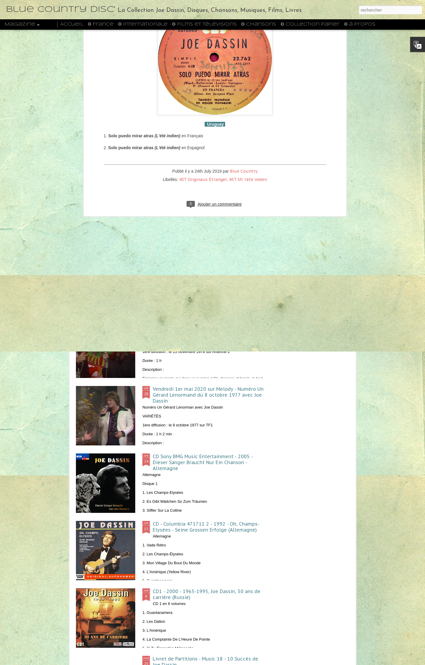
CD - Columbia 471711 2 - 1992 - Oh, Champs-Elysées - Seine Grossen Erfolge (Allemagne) (206, 527)
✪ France (101, 24)
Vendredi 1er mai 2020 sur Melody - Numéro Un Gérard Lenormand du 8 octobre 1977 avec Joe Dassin (208, 395)
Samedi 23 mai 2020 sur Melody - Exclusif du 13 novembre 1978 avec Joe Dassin (209, 324)
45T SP (235, 107)
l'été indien (255, 107)
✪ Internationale (143, 24)
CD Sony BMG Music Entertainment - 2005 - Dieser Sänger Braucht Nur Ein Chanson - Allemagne (203, 462)
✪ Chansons (258, 24)
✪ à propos (359, 24)
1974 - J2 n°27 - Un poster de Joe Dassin (251, 274)
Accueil (71, 24)
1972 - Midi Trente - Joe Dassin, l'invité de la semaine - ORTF (109, 280)
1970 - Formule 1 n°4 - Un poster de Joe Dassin (318, 277)
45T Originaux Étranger (203, 107)
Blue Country (243, 99)
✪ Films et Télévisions (204, 24)
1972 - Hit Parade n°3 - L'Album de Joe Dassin (180, 277)
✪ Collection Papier (310, 24)
